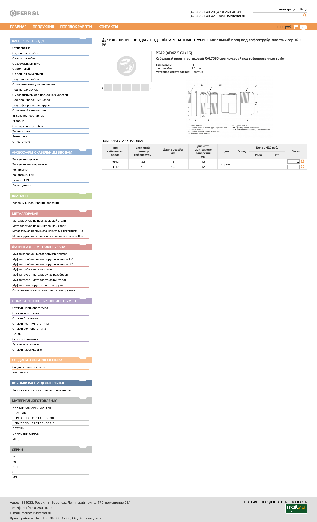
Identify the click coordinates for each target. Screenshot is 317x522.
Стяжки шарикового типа (30, 308)
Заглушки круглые (25, 159)
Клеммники (20, 372)
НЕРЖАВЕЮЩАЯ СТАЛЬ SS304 (33, 418)
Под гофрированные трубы (31, 105)
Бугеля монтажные (25, 344)
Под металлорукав (25, 89)
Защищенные (21, 131)
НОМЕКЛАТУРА (113, 141)
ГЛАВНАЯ (18, 27)
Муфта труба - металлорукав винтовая (39, 280)
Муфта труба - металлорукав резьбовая (40, 274)
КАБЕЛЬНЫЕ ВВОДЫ (127, 40)
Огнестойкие (21, 141)
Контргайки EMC (23, 175)
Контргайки (20, 169)
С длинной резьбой (25, 53)
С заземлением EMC (26, 63)
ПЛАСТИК (19, 413)
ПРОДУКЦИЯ (43, 27)
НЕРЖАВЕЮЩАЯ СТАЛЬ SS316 (33, 423)
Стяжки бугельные (25, 318)
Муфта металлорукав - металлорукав (38, 285)
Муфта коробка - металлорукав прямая (39, 254)
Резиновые (19, 136)
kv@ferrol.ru (236, 16)
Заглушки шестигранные (29, 164)
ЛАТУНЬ (18, 428)
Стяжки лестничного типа (30, 323)
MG (14, 477)
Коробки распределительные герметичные (42, 390)
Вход (303, 9)
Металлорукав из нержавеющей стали (39, 220)
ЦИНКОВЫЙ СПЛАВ (25, 433)
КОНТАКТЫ (108, 27)
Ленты (16, 334)
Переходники (21, 185)
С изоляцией (21, 68)
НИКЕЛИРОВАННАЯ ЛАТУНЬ (31, 407)
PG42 (115, 161)
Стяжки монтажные (26, 313)
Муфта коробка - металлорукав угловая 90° (42, 264)
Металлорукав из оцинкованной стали (39, 226)
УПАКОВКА (135, 141)
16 (173, 161)
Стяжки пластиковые (27, 349)
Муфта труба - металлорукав (32, 269)
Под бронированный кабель (31, 100)
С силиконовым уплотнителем (33, 84)
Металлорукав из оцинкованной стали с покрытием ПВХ (47, 230)
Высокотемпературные (28, 115)
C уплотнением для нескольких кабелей (40, 95)
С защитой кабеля (24, 58)
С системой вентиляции (29, 110)
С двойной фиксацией (27, 74)
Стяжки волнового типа (29, 328)
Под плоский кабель (26, 79)
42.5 (143, 161)
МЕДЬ (16, 439)
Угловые (18, 121)
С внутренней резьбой (27, 126)
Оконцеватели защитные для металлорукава (43, 290)
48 (142, 167)
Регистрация (287, 9)
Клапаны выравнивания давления (36, 203)
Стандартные (21, 48)
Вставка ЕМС (21, 180)
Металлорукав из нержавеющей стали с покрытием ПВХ (47, 236)
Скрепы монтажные (25, 339)
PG (14, 461)
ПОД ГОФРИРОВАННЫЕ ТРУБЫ (177, 40)
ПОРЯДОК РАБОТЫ (76, 27)
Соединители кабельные (29, 367)
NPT (15, 467)
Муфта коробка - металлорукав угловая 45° (42, 259)
